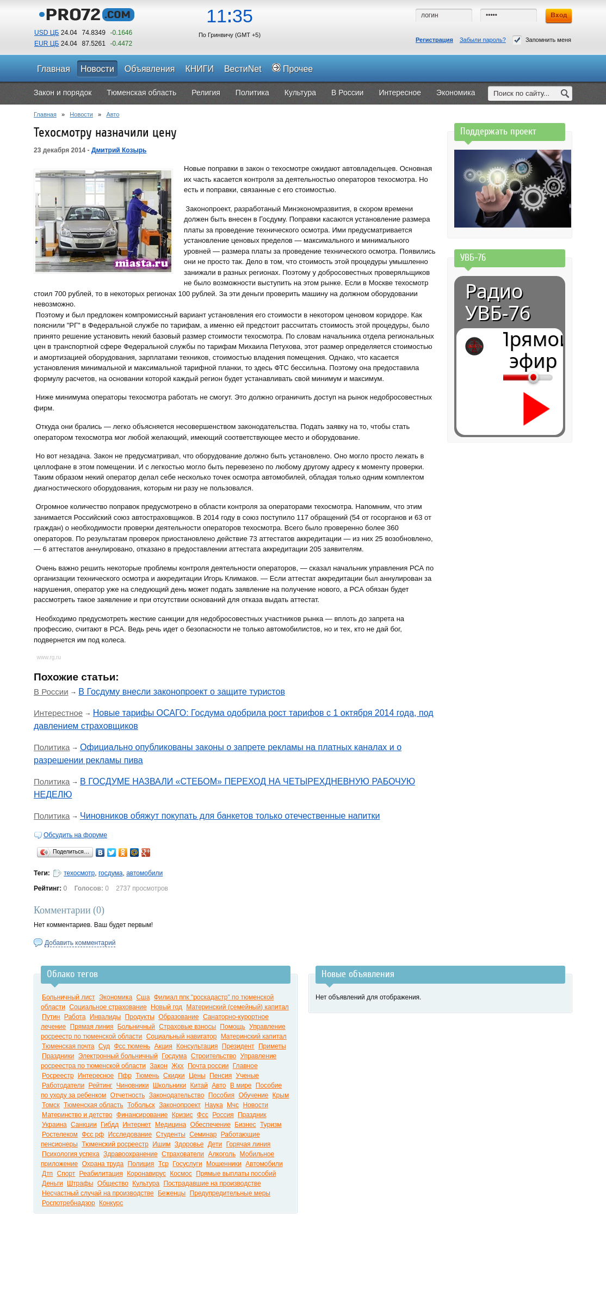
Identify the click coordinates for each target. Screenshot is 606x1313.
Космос (181, 1173)
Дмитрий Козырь (119, 150)
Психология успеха (71, 1154)
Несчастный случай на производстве (98, 1193)
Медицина (170, 1124)
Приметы (272, 1046)
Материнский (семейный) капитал (237, 1007)
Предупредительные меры (230, 1193)
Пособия (221, 1095)
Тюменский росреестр (115, 1144)
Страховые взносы (187, 1026)
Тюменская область (93, 1105)
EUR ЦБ (46, 43)
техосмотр (79, 873)
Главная (45, 114)
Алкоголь (222, 1154)
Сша (143, 997)
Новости (81, 114)
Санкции (84, 1124)
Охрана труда (103, 1164)
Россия (222, 1115)
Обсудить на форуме (75, 835)
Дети (215, 1144)
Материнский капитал (254, 1036)
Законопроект (180, 1105)
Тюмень (147, 1075)
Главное (245, 1066)
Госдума (174, 1056)
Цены (197, 1075)
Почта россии (208, 1066)
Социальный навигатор (181, 1036)
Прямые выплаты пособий (236, 1173)
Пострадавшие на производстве (212, 1183)
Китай (199, 1085)
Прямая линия (92, 1026)
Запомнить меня (541, 40)
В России (51, 691)
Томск (51, 1105)
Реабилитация (101, 1173)
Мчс (233, 1105)
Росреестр (57, 1075)
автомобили (144, 873)
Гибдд (110, 1124)
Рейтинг (100, 1085)
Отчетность (127, 1095)
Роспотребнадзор (68, 1203)
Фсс (202, 1115)
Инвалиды (105, 1017)
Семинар (203, 1134)
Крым (281, 1095)
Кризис (182, 1115)
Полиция (140, 1164)
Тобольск (141, 1105)
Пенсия (220, 1075)
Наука (213, 1105)
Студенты (170, 1134)
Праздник (252, 1115)
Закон (159, 1066)
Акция (163, 1046)
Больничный (136, 1026)
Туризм (271, 1124)
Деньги (52, 1183)
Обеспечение (210, 1124)
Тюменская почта (68, 1046)
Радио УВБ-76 (497, 302)
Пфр (125, 1075)
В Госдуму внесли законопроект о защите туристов (181, 691)
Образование (178, 1017)
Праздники (58, 1056)
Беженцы (171, 1193)
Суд (104, 1046)
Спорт (66, 1173)
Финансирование (142, 1115)
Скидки (174, 1075)
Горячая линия (248, 1144)
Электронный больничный (118, 1056)
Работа (75, 1017)
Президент (238, 1046)
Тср (163, 1164)
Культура (145, 1183)
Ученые (247, 1075)
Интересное (96, 1075)
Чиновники (132, 1085)
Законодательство (177, 1095)
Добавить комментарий (80, 943)
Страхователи (183, 1154)
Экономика (115, 997)
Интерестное (58, 712)
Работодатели (63, 1085)
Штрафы (80, 1183)
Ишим (161, 1144)
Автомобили (263, 1164)
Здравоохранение (130, 1154)
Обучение (253, 1095)
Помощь (232, 1026)
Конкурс (111, 1203)
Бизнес (245, 1124)
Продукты (139, 1017)
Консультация (197, 1046)
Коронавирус (146, 1173)
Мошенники (224, 1164)
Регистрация (434, 39)
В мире (241, 1085)
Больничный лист (68, 997)
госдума (110, 873)
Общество (112, 1183)
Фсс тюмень (132, 1046)
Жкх (177, 1066)
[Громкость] (509, 377)
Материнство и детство (77, 1115)
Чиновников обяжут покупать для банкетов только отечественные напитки (230, 815)
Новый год (166, 1007)
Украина (54, 1124)
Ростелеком (60, 1134)
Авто (112, 114)
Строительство (214, 1056)
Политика (52, 747)
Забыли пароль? (483, 39)
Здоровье (189, 1144)
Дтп (47, 1173)
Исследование (130, 1134)
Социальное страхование (107, 1007)
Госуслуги (187, 1164)
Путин (51, 1017)
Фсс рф (93, 1134)
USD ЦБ (46, 32)
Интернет (136, 1124)
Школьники (169, 1085)
